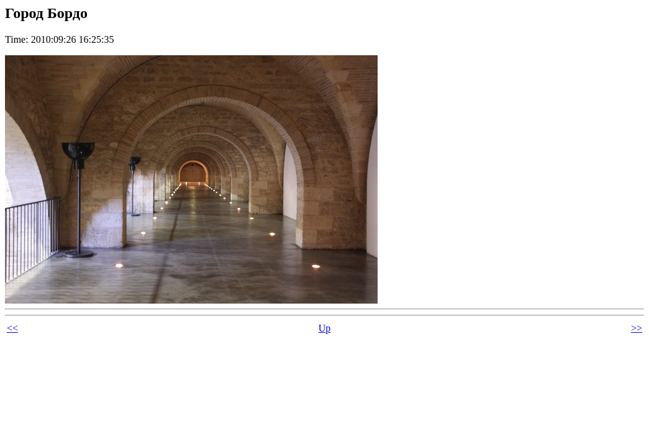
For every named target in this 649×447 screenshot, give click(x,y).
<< (12, 328)
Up (325, 328)
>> (636, 328)
